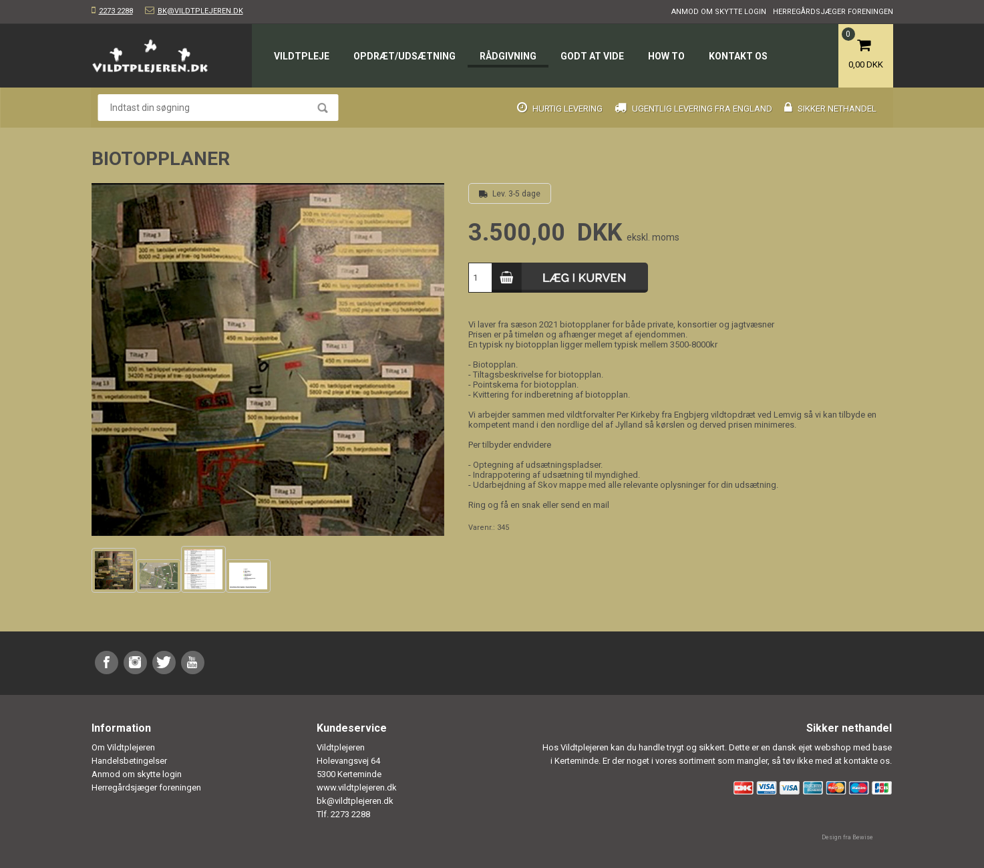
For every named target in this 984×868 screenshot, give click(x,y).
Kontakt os (738, 56)
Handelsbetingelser (129, 761)
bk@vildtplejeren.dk (200, 11)
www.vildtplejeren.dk (357, 787)
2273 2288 (116, 11)
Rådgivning (508, 56)
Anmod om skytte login (718, 11)
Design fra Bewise (847, 837)
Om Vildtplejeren (123, 747)
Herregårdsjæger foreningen (833, 11)
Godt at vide (592, 56)
